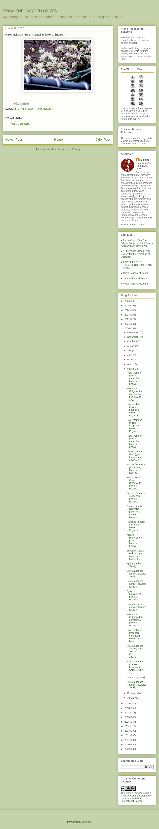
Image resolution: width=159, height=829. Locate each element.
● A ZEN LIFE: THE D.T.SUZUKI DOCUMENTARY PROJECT (136, 265)
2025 (127, 305)
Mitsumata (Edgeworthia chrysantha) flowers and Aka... (135, 394)
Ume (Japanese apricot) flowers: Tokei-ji (136, 574)
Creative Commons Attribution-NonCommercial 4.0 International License (137, 798)
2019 (127, 703)
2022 (127, 319)
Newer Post (13, 139)
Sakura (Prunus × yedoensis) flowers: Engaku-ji (136, 497)
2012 (127, 735)
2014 (127, 726)
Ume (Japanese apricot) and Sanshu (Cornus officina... (135, 651)
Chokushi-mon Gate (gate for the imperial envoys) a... (135, 455)
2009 (127, 749)
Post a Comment (19, 123)
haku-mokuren (44, 108)
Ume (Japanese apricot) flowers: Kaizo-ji (136, 584)
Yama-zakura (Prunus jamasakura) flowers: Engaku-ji (134, 483)
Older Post (102, 139)
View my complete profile (134, 224)
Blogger (86, 821)
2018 (127, 708)
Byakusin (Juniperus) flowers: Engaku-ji (134, 595)
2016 (127, 717)
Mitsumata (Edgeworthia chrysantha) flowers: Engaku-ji (135, 620)
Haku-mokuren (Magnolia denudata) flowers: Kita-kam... (135, 636)
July (129, 350)
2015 (127, 721)
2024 (127, 310)
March (130, 368)
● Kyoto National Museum (134, 283)
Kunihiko (144, 159)
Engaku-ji (20, 108)
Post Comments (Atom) (66, 149)
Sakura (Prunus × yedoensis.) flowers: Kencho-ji (136, 468)
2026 (127, 301)
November (133, 337)
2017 (127, 712)
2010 (127, 744)
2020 (127, 328)
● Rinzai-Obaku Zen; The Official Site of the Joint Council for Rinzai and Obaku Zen (137, 243)
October (131, 341)
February (132, 693)
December (133, 332)
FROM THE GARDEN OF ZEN (30, 11)
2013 (127, 730)
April (130, 364)
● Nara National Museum (134, 278)
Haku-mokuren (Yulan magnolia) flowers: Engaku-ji (134, 378)
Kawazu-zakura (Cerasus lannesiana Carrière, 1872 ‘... (135, 667)
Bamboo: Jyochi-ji (136, 677)
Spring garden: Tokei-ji (134, 565)
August (131, 346)
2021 (127, 324)
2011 (127, 740)
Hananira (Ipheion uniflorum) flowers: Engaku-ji (136, 525)
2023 (127, 314)
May (129, 359)
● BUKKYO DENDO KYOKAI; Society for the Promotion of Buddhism (136, 254)
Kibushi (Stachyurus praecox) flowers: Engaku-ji (134, 540)
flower (30, 108)
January (131, 697)
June (130, 355)
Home (58, 139)
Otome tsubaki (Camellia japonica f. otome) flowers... (134, 512)
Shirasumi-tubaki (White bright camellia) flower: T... (135, 554)
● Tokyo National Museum (134, 273)
